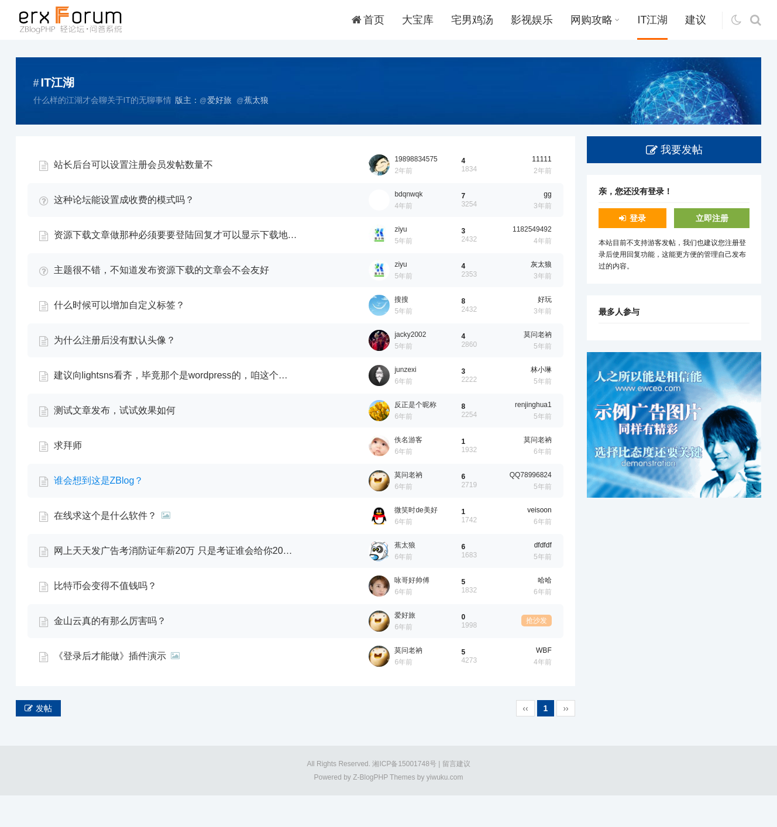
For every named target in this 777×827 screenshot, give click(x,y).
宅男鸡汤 (472, 20)
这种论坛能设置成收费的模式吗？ (124, 231)
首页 (368, 20)
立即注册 (712, 218)
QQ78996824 (531, 506)
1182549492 (532, 261)
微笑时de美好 (415, 541)
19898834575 (415, 191)
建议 (695, 20)
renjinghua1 (533, 436)
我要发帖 (682, 150)
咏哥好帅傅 (411, 612)
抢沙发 (536, 652)
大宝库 (418, 20)
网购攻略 (595, 20)
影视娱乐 (532, 20)
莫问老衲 (538, 366)
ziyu (400, 261)
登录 (638, 218)
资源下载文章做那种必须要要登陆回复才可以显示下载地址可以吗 (175, 266)
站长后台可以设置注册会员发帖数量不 (133, 196)
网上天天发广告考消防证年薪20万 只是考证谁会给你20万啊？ (175, 582)
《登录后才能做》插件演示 (110, 687)
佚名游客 (408, 471)
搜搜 (401, 331)
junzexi (405, 401)
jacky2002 (410, 366)
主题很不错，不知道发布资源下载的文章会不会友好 (161, 301)
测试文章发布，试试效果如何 (115, 442)
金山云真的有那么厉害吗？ (110, 652)
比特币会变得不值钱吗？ (105, 617)
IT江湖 (652, 20)
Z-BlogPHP (370, 809)
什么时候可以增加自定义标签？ (119, 337)
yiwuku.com (445, 809)
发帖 (44, 740)
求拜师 (68, 477)
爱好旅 (404, 647)
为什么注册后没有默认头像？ (115, 372)
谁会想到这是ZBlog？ (99, 512)
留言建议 (456, 795)
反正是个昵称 (415, 436)
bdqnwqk (408, 226)
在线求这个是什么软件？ (105, 547)
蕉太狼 (404, 577)
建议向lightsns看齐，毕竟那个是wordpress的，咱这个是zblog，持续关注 (175, 407)
